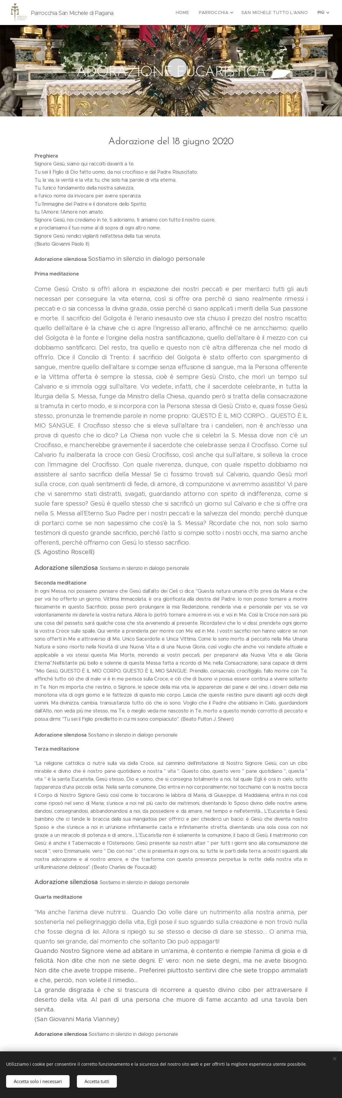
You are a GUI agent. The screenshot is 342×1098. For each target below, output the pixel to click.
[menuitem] (193, 12)
